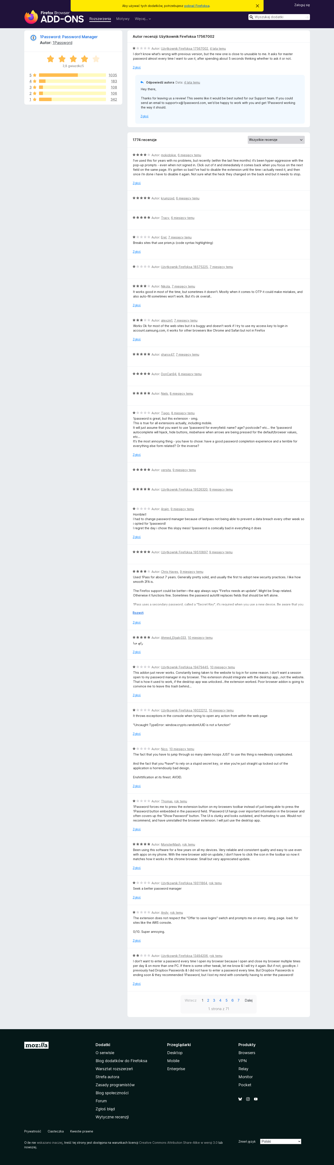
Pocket (244, 1085)
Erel (163, 237)
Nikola (165, 286)
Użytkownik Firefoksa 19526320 (184, 489)
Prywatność (32, 1131)
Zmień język (247, 1141)
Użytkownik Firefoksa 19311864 (184, 883)
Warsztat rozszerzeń (114, 1068)
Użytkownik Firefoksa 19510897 (184, 552)
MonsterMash (171, 844)
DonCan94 (168, 374)
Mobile (173, 1060)
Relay (243, 1068)
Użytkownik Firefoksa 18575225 (184, 267)
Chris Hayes (169, 571)
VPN (242, 1060)
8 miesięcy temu (190, 374)
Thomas (167, 801)
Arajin (165, 509)
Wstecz (191, 1000)
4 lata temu (218, 48)
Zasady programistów (115, 1085)
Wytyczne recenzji (112, 1117)
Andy (164, 912)
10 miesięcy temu (200, 637)
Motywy (123, 18)
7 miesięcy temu (180, 237)
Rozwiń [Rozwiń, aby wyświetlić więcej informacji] (138, 613)
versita (166, 470)
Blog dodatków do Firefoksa (121, 1060)
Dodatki (103, 1044)
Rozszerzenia (100, 18)
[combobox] (279, 17)
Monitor (245, 1077)
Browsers (246, 1052)
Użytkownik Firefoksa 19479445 (184, 667)
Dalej (249, 1000)
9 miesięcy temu (184, 470)
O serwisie (105, 1052)
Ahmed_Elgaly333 (173, 637)
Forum (101, 1101)
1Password (62, 42)
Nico (164, 749)
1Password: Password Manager (69, 37)
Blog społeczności (112, 1093)
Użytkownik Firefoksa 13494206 (184, 956)
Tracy (165, 218)
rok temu (180, 801)
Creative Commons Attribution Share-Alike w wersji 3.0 (178, 1142)
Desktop (174, 1052)
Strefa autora (107, 1077)
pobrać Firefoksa (196, 6)
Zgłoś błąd (105, 1109)
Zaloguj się (302, 5)
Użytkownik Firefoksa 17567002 (184, 48)
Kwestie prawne (81, 1131)
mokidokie (168, 155)
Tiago (165, 413)
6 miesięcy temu (189, 155)
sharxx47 (167, 354)
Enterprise (176, 1068)
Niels (164, 393)
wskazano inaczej (49, 1142)
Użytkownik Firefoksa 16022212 (184, 710)
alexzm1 (166, 320)
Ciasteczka (56, 1131)
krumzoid (167, 198)
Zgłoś (137, 67)
